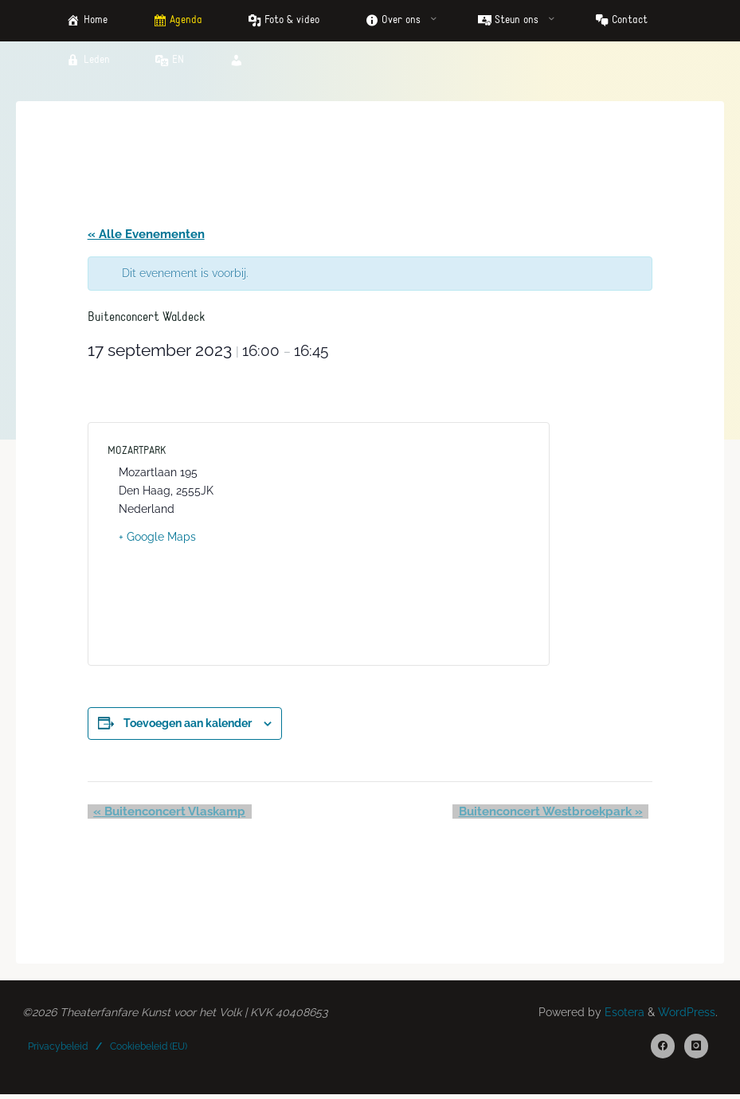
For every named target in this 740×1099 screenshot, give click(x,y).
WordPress (686, 1015)
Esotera (622, 1015)
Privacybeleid (58, 1049)
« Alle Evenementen (146, 235)
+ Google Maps (157, 538)
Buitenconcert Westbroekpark (556, 813)
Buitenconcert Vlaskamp (164, 813)
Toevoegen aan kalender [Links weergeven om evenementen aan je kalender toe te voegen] (187, 724)
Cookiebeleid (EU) (148, 1049)
